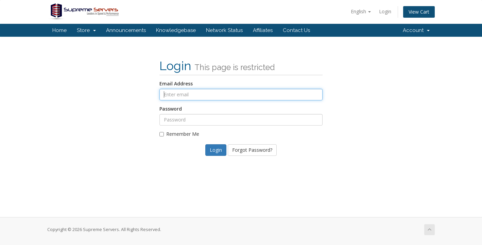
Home (59, 30)
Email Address (176, 83)
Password (170, 108)
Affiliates (263, 30)
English (361, 11)
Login (385, 11)
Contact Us (296, 30)
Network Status (224, 30)
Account (416, 30)
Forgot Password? (252, 150)
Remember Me (179, 134)
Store (86, 30)
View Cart (419, 12)
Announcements (126, 30)
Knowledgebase (176, 30)
